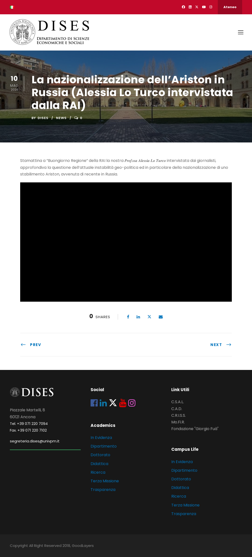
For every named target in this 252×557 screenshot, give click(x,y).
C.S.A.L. (177, 402)
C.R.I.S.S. (178, 415)
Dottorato (100, 455)
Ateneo (229, 7)
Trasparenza (103, 489)
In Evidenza (101, 437)
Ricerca (98, 472)
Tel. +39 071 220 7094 (29, 423)
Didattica (99, 464)
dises (43, 118)
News (61, 118)
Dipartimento (104, 446)
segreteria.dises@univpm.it (35, 441)
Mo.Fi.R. (178, 422)
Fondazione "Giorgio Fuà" (195, 429)
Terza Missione (105, 481)
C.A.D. (176, 409)
